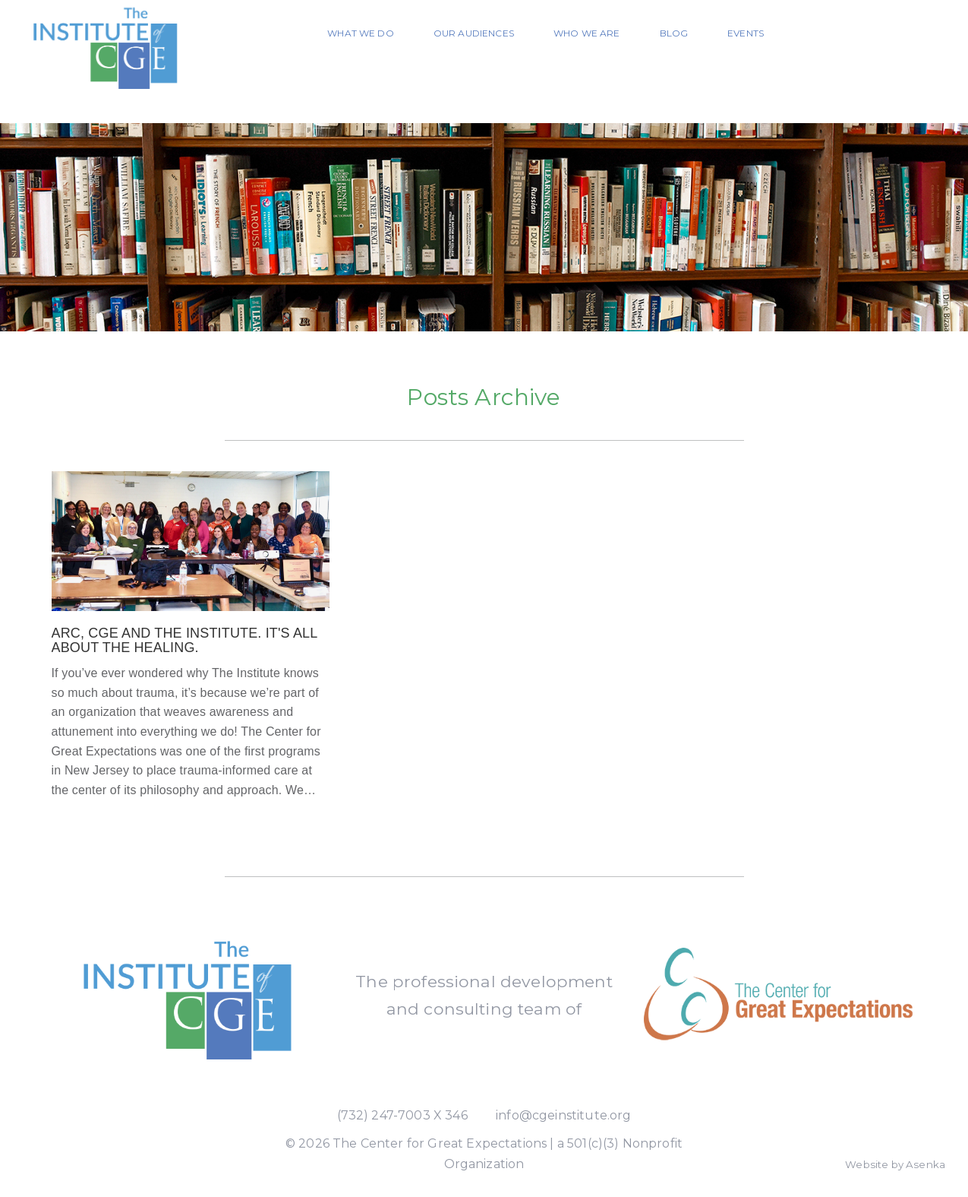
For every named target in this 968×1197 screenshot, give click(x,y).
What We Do (360, 33)
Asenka (925, 1164)
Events (745, 33)
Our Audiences (474, 33)
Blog (674, 33)
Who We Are (586, 33)
